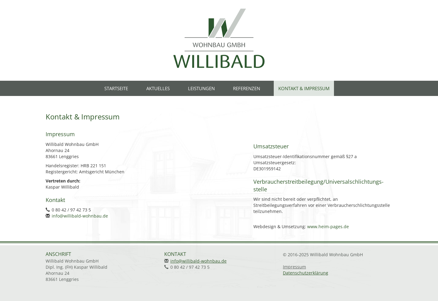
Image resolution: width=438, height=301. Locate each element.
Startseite (116, 88)
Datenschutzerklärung (305, 273)
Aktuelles (158, 88)
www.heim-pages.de (328, 226)
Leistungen (201, 88)
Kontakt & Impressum (303, 88)
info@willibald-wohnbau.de (80, 216)
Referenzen (246, 88)
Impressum (294, 267)
